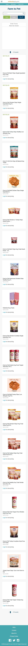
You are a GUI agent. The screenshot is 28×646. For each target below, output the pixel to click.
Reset (14, 17)
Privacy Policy (14, 636)
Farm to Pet (5, 76)
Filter (21, 17)
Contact (14, 630)
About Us (14, 633)
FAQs (14, 627)
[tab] (14, 24)
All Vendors (13, 4)
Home (7, 4)
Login (4, 79)
